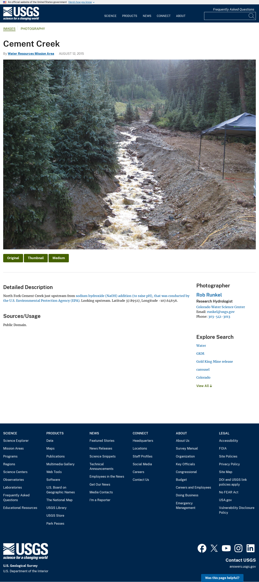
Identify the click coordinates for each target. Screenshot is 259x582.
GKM (200, 354)
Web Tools (54, 472)
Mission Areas (13, 448)
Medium (59, 258)
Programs (10, 456)
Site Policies (228, 456)
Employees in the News (107, 476)
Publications (55, 456)
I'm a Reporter (100, 500)
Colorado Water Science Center (220, 307)
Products (129, 16)
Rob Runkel (209, 295)
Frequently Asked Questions (233, 9)
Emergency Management (185, 505)
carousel (202, 369)
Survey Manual (187, 448)
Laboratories (12, 487)
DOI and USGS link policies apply (233, 482)
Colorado (203, 377)
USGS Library (56, 508)
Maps (50, 448)
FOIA (223, 448)
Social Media (142, 464)
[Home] (21, 19)
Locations (140, 448)
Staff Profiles (142, 456)
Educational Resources (20, 508)
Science (110, 16)
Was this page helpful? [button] (222, 578)
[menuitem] (110, 13)
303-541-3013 (219, 316)
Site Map (225, 472)
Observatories (13, 480)
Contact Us (141, 480)
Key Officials (185, 464)
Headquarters (143, 441)
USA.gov (225, 500)
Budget (181, 480)
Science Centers (15, 472)
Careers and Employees (193, 487)
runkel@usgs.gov (221, 312)
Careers (138, 472)
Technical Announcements (101, 466)
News (147, 16)
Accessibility (228, 441)
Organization (185, 456)
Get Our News (100, 484)
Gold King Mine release (214, 362)
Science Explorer (16, 441)
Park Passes (55, 523)
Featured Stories (102, 441)
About (180, 16)
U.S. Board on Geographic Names (60, 490)
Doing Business (187, 495)
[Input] (230, 16)
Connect (163, 16)
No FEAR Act (228, 492)
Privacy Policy (229, 464)
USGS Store (55, 515)
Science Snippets (103, 456)
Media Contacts (101, 492)
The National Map (59, 500)
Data (49, 441)
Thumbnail (36, 258)
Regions (9, 464)
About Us (182, 441)
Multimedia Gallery (60, 464)
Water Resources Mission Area (31, 54)
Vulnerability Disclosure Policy (236, 510)
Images (9, 29)
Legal (224, 433)
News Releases (101, 448)
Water (201, 346)
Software (53, 480)
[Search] (252, 16)
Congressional (186, 472)
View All (204, 386)
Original (13, 258)
